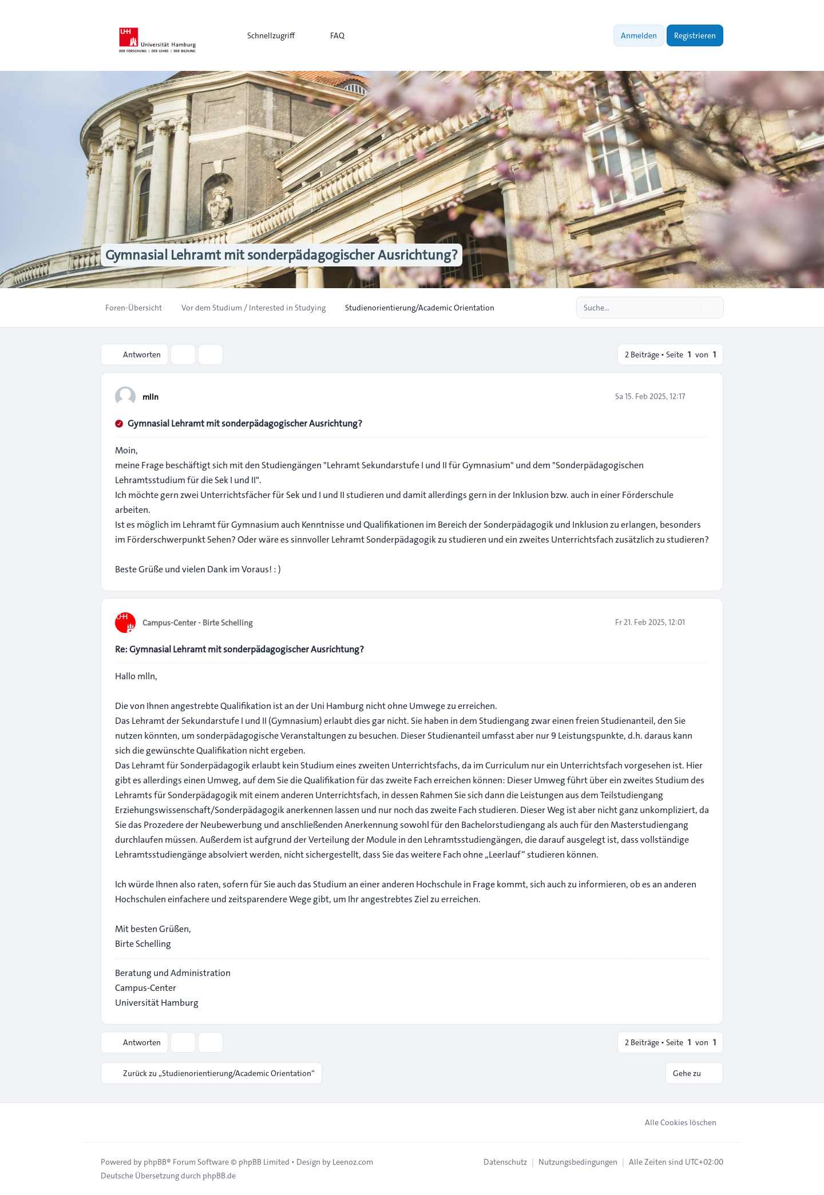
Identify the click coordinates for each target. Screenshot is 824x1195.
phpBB (155, 1162)
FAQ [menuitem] (329, 35)
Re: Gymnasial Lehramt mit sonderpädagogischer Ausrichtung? (239, 649)
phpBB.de (219, 1175)
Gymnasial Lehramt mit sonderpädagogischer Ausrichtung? (245, 423)
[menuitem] (265, 35)
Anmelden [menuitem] (639, 35)
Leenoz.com (352, 1162)
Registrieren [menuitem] (695, 35)
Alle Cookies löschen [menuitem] (673, 1122)
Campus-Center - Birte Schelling (197, 622)
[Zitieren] (699, 396)
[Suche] (691, 307)
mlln (150, 397)
